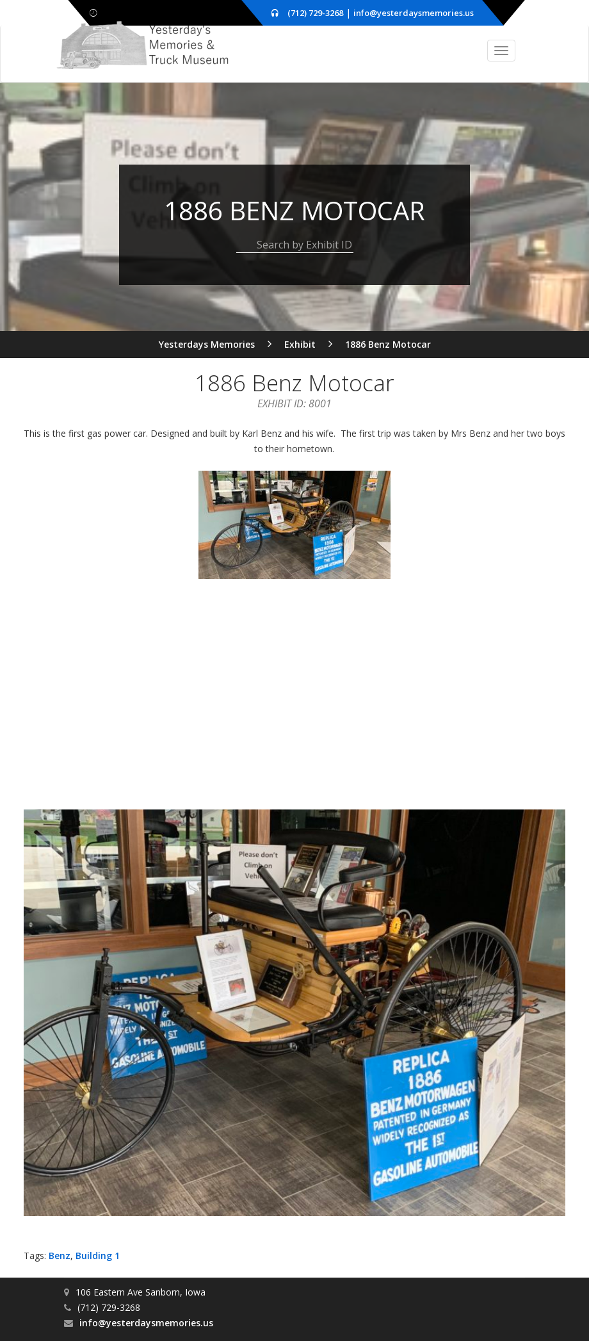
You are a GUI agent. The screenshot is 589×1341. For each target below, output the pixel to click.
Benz (59, 1253)
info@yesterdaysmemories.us (413, 13)
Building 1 (98, 1253)
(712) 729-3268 (315, 13)
